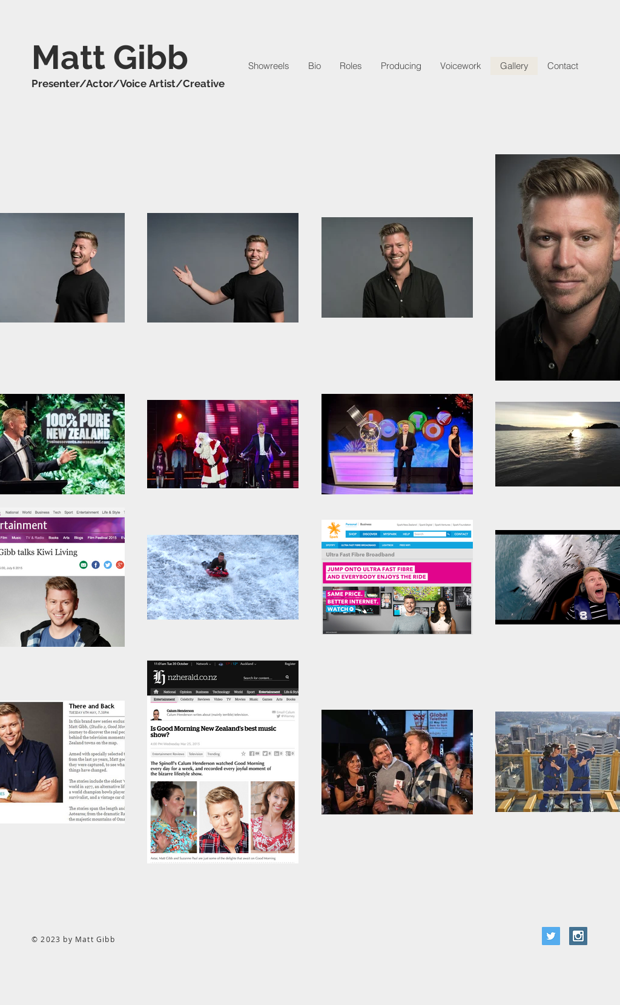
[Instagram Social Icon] (578, 936)
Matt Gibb (109, 57)
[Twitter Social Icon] (551, 936)
